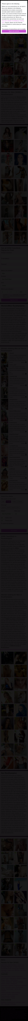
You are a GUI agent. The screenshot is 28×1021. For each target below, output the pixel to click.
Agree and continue (14, 31)
